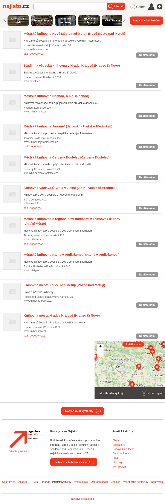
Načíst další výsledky (79, 411)
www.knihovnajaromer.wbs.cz (41, 142)
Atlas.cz (23, 481)
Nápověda (157, 481)
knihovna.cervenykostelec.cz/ (41, 173)
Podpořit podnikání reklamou (71, 462)
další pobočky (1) (34, 207)
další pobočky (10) (34, 335)
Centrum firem (121, 453)
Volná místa (81, 481)
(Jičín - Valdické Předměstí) (71, 188)
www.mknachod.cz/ (35, 111)
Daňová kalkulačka (123, 449)
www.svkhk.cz (32, 81)
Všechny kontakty (19, 451)
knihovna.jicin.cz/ (33, 203)
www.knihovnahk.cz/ (35, 331)
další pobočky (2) (34, 53)
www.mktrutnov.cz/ (34, 239)
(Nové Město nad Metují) (74, 33)
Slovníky (117, 462)
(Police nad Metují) (64, 285)
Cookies (115, 481)
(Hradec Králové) (72, 65)
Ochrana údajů (99, 481)
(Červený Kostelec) (66, 157)
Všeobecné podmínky (135, 481)
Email (116, 457)
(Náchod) (56, 96)
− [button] (100, 353)
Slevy (116, 440)
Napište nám (147, 55)
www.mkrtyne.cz (33, 270)
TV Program (120, 466)
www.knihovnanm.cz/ (36, 49)
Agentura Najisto (24, 439)
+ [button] (100, 347)
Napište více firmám (146, 20)
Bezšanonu (119, 444)
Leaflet (160, 385)
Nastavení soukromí (82, 498)
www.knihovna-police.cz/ (38, 300)
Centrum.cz (8, 481)
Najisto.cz (18, 6)
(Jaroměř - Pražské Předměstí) (68, 126)
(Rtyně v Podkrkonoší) (71, 254)
